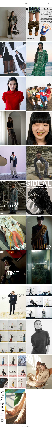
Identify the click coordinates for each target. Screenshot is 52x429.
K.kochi (26, 3)
